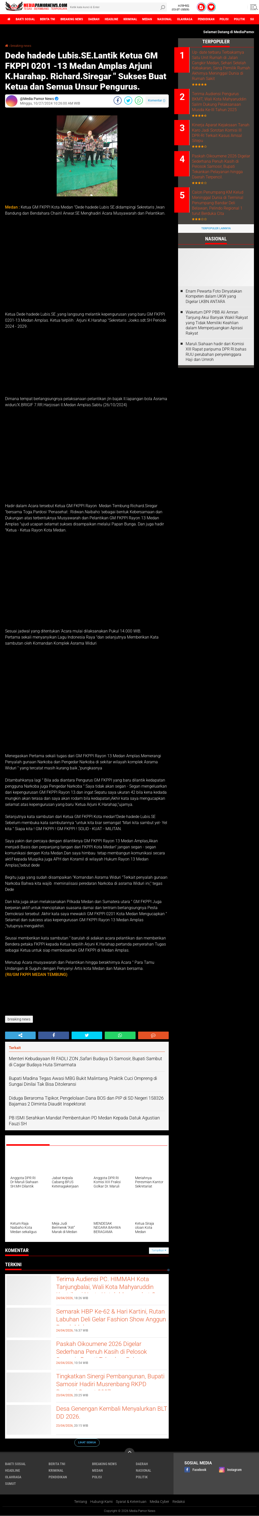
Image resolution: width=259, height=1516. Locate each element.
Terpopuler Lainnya (216, 230)
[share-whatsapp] (139, 100)
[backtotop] (129, 1453)
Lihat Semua (87, 1442)
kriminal (142, 19)
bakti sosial (27, 19)
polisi (245, 19)
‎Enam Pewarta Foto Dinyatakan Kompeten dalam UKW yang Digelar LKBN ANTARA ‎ (214, 298)
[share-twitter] (128, 100)
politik (142, 1477)
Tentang (80, 1502)
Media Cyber (159, 1502)
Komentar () (156, 100)
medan (161, 19)
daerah (102, 19)
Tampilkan (159, 1250)
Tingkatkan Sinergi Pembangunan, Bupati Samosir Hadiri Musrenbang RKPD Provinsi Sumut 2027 (106, 1385)
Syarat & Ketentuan (131, 1502)
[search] (117, 7)
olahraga (202, 19)
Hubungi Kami (101, 1502)
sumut (10, 1483)
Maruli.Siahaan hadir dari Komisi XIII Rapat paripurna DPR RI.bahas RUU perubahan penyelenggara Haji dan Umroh (216, 354)
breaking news (78, 19)
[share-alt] (20, 1035)
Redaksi (178, 1502)
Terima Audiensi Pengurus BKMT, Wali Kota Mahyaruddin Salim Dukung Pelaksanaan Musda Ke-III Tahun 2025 (223, 102)
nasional (180, 19)
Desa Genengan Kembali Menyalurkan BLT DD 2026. (110, 1413)
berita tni (51, 19)
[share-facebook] (118, 100)
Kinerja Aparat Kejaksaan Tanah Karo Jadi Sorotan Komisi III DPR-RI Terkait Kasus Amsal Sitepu (218, 134)
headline (121, 19)
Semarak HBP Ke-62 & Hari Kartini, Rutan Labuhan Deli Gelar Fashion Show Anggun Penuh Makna (105, 1320)
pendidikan (225, 19)
